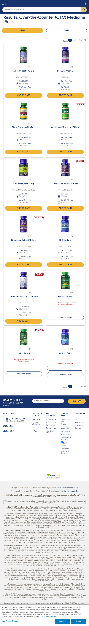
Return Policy (36, 427)
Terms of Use (73, 488)
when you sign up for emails (13, 402)
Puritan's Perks (51, 428)
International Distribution (64, 428)
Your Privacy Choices (63, 443)
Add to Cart (23, 95)
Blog (76, 419)
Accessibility (64, 448)
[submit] (84, 9)
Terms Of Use (65, 434)
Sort (66, 31)
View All (82, 40)
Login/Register (51, 419)
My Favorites (50, 425)
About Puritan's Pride (65, 420)
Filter (22, 31)
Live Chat (10, 431)
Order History (51, 422)
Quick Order (79, 425)
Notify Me (65, 368)
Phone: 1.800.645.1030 (15, 419)
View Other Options (65, 317)
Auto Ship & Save (50, 432)
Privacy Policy (65, 431)
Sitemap (78, 428)
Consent (62, 621)
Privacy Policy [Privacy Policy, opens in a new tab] (51, 617)
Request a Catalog (35, 430)
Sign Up (77, 401)
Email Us (9, 426)
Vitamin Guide (80, 422)
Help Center (36, 419)
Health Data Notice (64, 452)
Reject (78, 621)
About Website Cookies (65, 438)
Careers (63, 424)
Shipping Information (36, 423)
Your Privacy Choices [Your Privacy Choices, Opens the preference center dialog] (10, 621)
